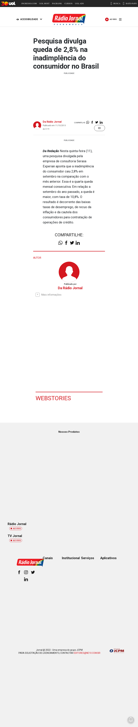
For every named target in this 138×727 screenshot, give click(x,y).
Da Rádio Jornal (52, 121)
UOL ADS (79, 3)
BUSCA (115, 3)
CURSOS (68, 3)
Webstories (53, 397)
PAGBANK (57, 3)
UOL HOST (44, 3)
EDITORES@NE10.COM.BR (87, 653)
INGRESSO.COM (29, 3)
